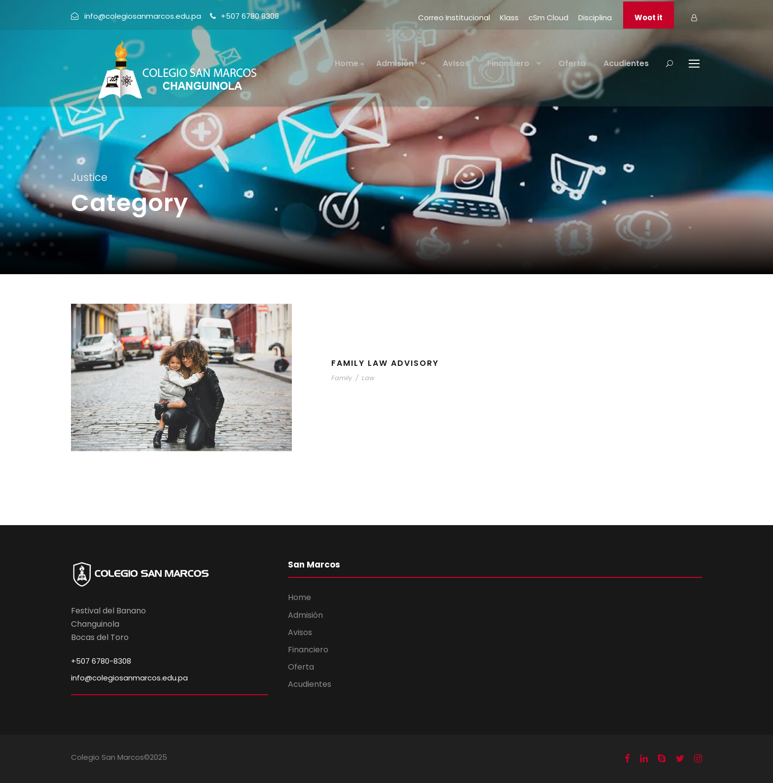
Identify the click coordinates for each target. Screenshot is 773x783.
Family (341, 378)
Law (368, 378)
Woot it (648, 17)
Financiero (508, 63)
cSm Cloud (548, 17)
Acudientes (626, 63)
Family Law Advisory (385, 363)
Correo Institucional (454, 17)
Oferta (572, 63)
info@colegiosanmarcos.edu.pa (129, 678)
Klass (509, 17)
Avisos (456, 63)
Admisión (395, 63)
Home (346, 63)
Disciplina (595, 17)
